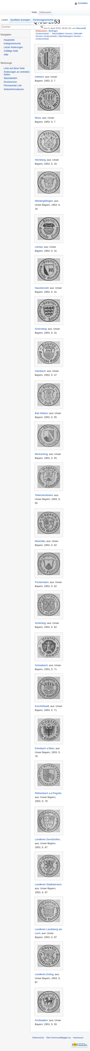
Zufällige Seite (11, 51)
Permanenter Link (13, 85)
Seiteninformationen (14, 89)
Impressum (78, 1037)
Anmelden (83, 3)
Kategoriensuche (12, 43)
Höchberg (40, 159)
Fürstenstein (41, 582)
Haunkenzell (41, 287)
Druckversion (10, 82)
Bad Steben (41, 413)
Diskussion (41, 31)
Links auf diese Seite (14, 68)
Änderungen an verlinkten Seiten (17, 73)
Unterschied (42, 33)
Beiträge (53, 31)
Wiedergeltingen (44, 200)
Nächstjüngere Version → (71, 36)
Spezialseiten (10, 78)
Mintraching (41, 454)
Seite (34, 12)
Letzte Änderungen (13, 47)
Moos (38, 117)
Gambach (40, 371)
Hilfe (6, 54)
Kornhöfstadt (42, 706)
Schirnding (41, 328)
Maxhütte (40, 541)
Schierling (40, 623)
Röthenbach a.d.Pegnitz (48, 793)
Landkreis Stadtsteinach (48, 884)
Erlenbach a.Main (44, 748)
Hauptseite (9, 40)
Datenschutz (38, 1037)
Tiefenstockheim (44, 495)
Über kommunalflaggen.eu (58, 1037)
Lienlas (39, 246)
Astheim (39, 76)
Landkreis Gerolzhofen (47, 839)
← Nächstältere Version (61, 33)
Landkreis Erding (44, 974)
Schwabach (41, 665)
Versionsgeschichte (43, 19)
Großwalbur (41, 1020)
